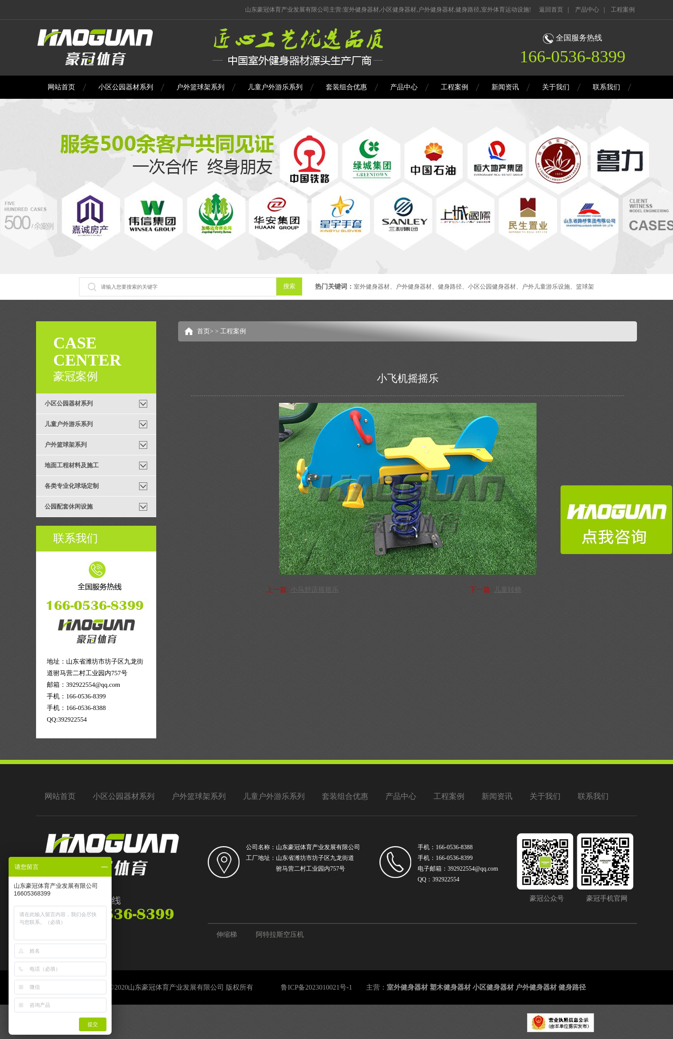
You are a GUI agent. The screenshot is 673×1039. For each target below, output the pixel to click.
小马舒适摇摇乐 (315, 589)
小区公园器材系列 (125, 87)
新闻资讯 (505, 87)
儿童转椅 (507, 589)
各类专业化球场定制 (72, 486)
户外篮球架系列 (200, 87)
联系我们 (606, 87)
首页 (203, 331)
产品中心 (587, 9)
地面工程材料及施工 (72, 465)
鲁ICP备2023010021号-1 (316, 987)
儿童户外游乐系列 (275, 87)
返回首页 (551, 9)
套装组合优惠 (346, 87)
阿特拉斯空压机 (280, 934)
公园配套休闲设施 (69, 506)
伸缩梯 (226, 934)
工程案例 (623, 9)
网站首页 (61, 87)
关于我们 (556, 87)
